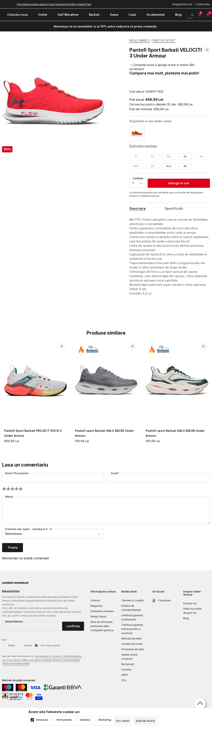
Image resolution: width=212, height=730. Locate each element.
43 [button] (185, 156)
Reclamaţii (127, 664)
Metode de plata (131, 638)
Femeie (27, 645)
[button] (207, 71)
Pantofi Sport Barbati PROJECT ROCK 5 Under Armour (33, 433)
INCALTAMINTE (139, 40)
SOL (123, 680)
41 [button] (136, 156)
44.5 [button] (136, 166)
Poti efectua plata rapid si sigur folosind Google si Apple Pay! (54, 4)
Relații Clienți (98, 616)
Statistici (85, 720)
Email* (115, 473)
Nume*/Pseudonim (17, 473)
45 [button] (152, 166)
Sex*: (4, 640)
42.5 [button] (168, 156)
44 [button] (201, 156)
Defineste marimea (102, 611)
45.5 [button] (168, 166)
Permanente (64, 720)
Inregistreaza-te (182, 4)
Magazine (96, 605)
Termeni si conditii (132, 600)
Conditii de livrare (132, 643)
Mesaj (9, 496)
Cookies (126, 669)
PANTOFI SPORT (164, 40)
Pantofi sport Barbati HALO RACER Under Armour (104, 433)
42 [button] (152, 156)
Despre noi (190, 603)
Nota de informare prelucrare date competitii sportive (101, 626)
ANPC (124, 674)
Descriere (137, 208)
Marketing (105, 720)
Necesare (42, 720)
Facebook (164, 600)
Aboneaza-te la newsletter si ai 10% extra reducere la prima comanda (105, 26)
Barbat (11, 645)
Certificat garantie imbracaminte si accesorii (132, 629)
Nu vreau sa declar (50, 645)
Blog (186, 618)
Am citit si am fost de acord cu (42, 660)
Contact (95, 600)
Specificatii (174, 208)
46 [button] (185, 166)
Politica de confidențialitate (16, 663)
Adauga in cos (178, 183)
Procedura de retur (132, 649)
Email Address (14, 621)
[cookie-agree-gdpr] (145, 720)
